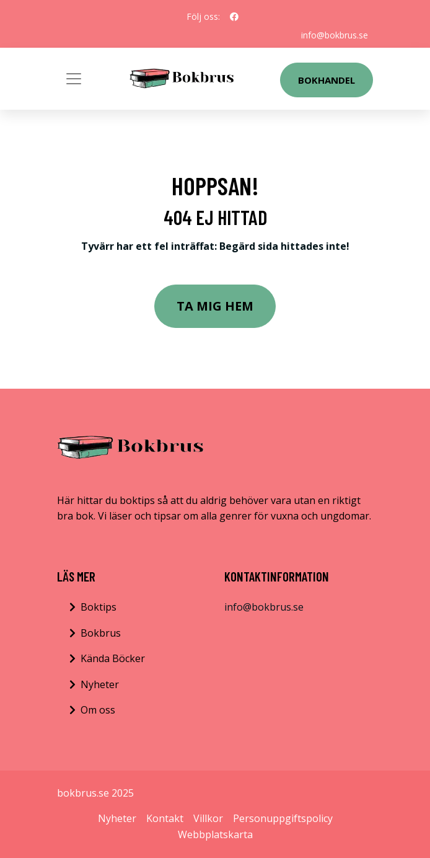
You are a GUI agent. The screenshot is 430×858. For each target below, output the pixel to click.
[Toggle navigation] (73, 79)
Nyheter (100, 684)
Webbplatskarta (215, 834)
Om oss (98, 710)
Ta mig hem (215, 306)
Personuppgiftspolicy (283, 818)
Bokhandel (326, 80)
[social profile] (234, 17)
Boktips (98, 607)
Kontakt (164, 818)
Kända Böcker (113, 658)
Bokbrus (101, 633)
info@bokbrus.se (334, 35)
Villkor (208, 818)
